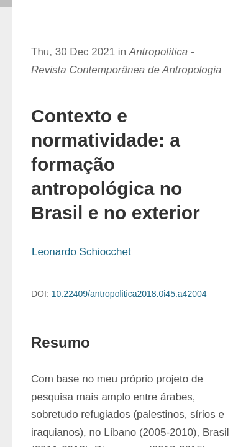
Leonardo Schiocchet (81, 252)
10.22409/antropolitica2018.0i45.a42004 (129, 294)
